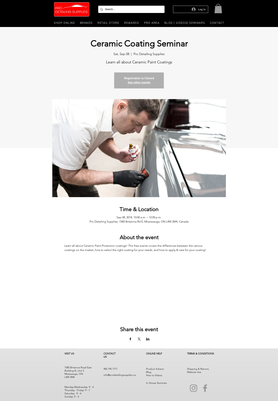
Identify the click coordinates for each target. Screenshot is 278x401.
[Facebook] (205, 388)
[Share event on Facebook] (130, 339)
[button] (218, 8)
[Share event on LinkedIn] (147, 339)
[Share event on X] (139, 339)
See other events (139, 82)
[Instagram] (193, 388)
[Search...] (131, 9)
